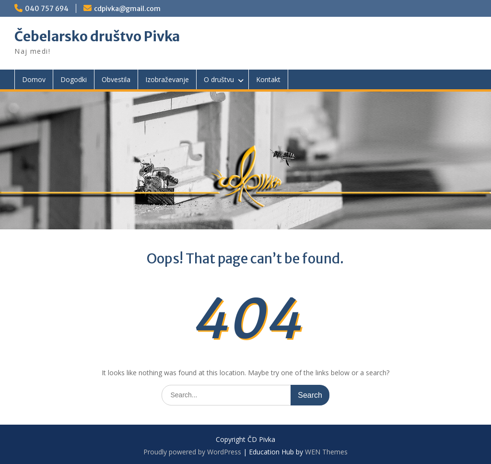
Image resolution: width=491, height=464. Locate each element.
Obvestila (116, 79)
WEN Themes (326, 451)
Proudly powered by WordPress (192, 451)
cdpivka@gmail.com (127, 8)
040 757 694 (47, 8)
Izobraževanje (167, 79)
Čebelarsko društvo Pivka (97, 36)
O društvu (219, 79)
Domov (34, 79)
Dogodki (73, 79)
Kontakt (268, 79)
